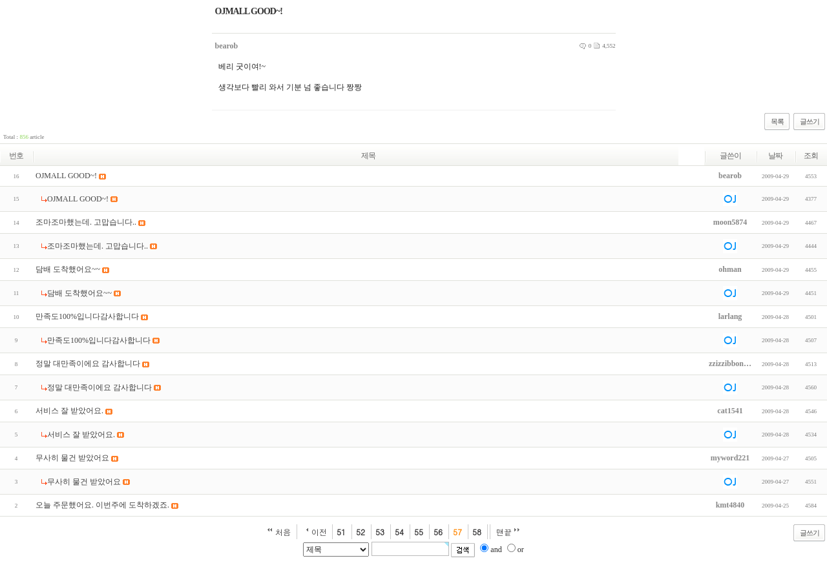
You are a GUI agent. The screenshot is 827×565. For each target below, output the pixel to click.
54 (399, 531)
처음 (283, 531)
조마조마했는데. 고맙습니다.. (86, 222)
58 (476, 531)
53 (379, 531)
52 (360, 531)
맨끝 (504, 531)
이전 (319, 531)
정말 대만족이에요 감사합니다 (88, 363)
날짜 (775, 155)
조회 (811, 155)
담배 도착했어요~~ (68, 269)
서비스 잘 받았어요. (69, 410)
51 (341, 531)
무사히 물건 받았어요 (72, 457)
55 (418, 531)
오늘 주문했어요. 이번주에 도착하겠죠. (102, 504)
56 (438, 531)
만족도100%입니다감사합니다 (87, 316)
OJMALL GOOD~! (66, 175)
